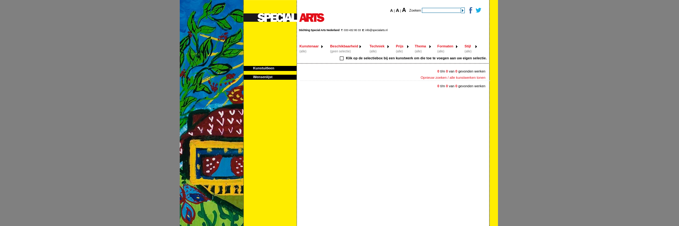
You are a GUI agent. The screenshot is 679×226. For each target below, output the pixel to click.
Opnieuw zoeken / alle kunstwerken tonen (453, 77)
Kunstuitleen (263, 68)
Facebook (470, 10)
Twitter (478, 10)
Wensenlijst (262, 77)
